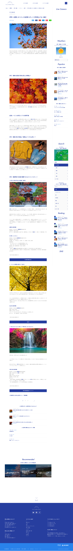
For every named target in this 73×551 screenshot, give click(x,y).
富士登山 (27, 534)
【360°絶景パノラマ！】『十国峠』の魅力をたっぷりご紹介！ (56, 536)
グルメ (27, 523)
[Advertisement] (28, 64)
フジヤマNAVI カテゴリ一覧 (51, 523)
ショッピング (28, 528)
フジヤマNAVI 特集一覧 (50, 526)
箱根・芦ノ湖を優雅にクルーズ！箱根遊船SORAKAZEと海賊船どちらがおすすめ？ (57, 534)
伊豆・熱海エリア (7, 535)
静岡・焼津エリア (7, 536)
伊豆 (29, 107)
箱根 (17, 128)
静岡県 (19, 229)
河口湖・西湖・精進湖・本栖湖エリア (10, 523)
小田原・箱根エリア (8, 534)
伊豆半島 (25, 128)
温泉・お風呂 (28, 527)
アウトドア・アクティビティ (30, 526)
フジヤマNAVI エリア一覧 (51, 522)
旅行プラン (27, 532)
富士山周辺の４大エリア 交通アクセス (10, 527)
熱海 (31, 107)
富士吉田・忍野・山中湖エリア (9, 522)
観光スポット (28, 522)
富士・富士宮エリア (8, 526)
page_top (36, 499)
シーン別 (27, 533)
